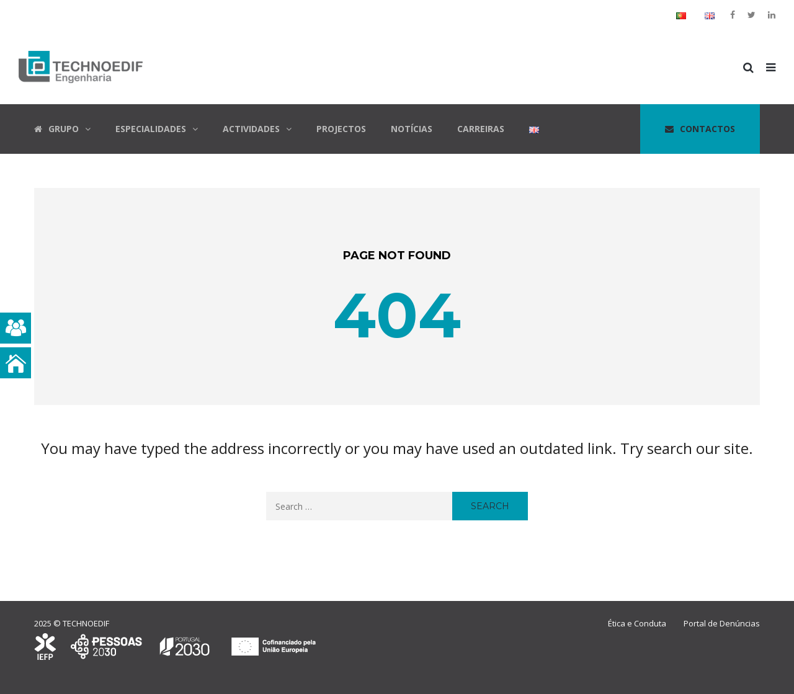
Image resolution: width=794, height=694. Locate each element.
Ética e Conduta (637, 623)
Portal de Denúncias (722, 623)
